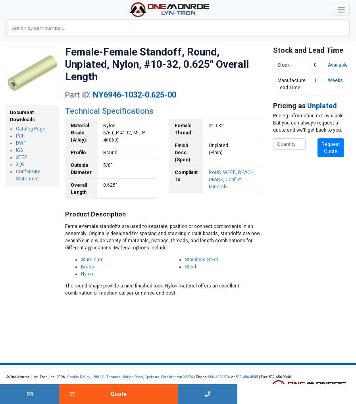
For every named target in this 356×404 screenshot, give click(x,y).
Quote (119, 394)
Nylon (87, 274)
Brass (87, 267)
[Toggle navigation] (341, 10)
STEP (21, 157)
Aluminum (92, 259)
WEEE (229, 172)
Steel (190, 267)
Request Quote (330, 148)
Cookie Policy (78, 377)
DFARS (216, 179)
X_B (20, 164)
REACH (246, 172)
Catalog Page (30, 129)
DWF (21, 143)
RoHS (215, 172)
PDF (20, 136)
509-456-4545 (247, 377)
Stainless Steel (201, 259)
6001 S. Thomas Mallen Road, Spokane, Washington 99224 (143, 377)
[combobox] (178, 28)
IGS (19, 150)
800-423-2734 (219, 377)
